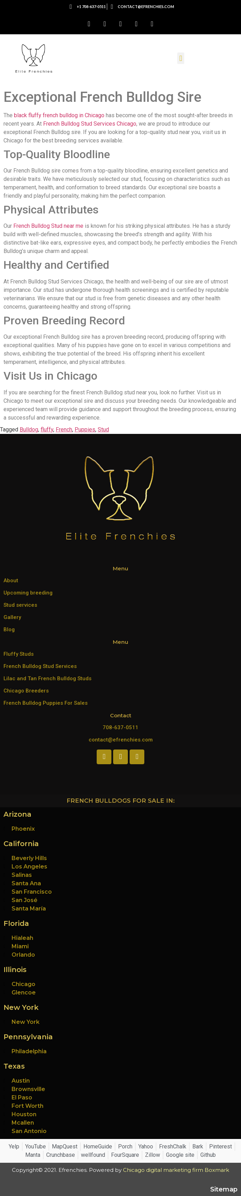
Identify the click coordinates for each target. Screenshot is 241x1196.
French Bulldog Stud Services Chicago (89, 123)
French (64, 429)
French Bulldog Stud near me (48, 226)
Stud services (20, 605)
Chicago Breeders (26, 691)
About (11, 580)
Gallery (12, 617)
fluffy (47, 429)
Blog (9, 629)
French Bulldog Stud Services (40, 666)
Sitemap (223, 1189)
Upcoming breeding (28, 593)
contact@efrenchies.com (121, 740)
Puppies (85, 429)
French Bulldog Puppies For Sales (46, 703)
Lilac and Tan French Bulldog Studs (47, 678)
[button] (180, 58)
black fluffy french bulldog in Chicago (59, 115)
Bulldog (29, 429)
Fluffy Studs (19, 654)
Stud (103, 429)
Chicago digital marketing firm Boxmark (176, 1170)
